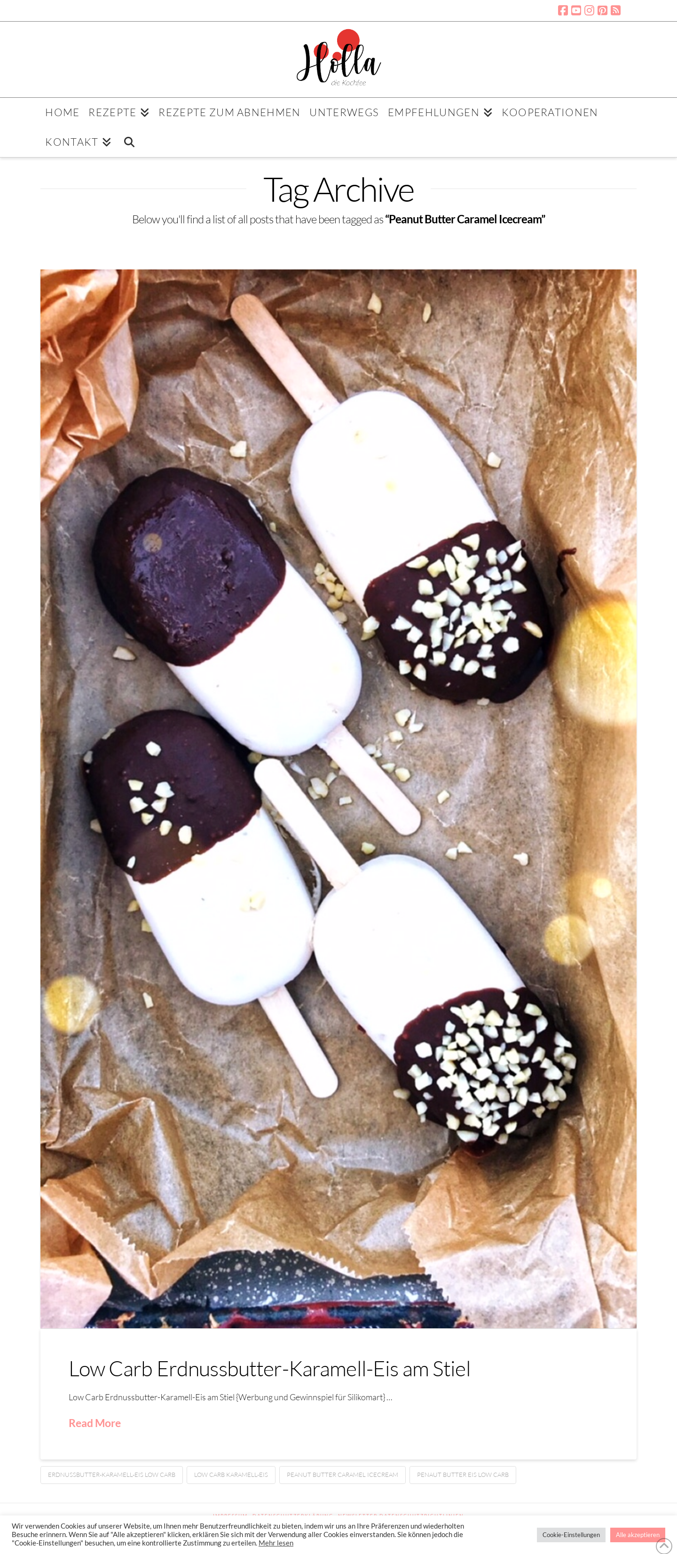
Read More (95, 1422)
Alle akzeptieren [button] (638, 1534)
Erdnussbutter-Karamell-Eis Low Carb (111, 1474)
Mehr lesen (276, 1543)
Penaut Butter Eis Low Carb (463, 1474)
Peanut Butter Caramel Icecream (342, 1474)
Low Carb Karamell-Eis (231, 1474)
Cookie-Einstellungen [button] (571, 1534)
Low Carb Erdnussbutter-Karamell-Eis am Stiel (269, 1368)
